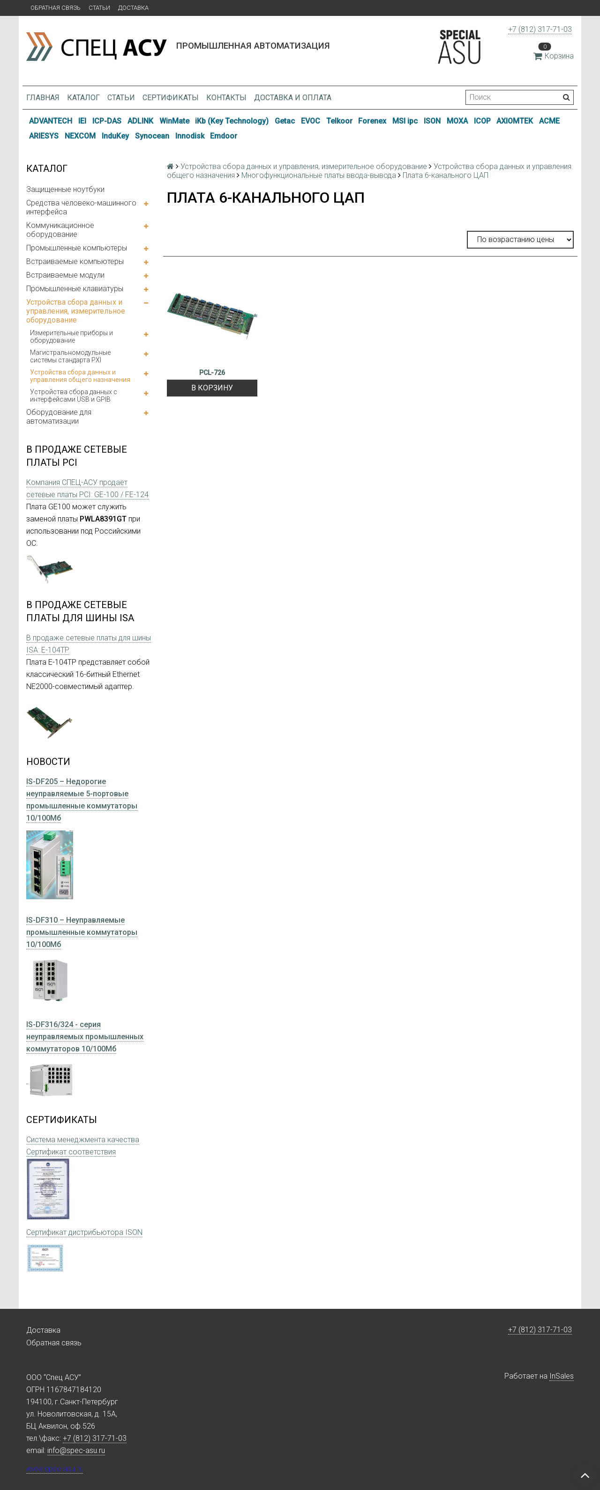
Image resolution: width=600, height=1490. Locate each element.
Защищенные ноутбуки (65, 189)
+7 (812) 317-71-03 (540, 29)
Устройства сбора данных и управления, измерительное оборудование (75, 311)
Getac (285, 121)
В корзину (212, 387)
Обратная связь (55, 7)
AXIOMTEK (514, 121)
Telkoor (339, 121)
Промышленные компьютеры (76, 247)
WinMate (174, 121)
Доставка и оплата (292, 97)
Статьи (99, 7)
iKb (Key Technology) (232, 121)
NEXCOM (80, 136)
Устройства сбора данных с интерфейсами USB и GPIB (73, 395)
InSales (561, 1376)
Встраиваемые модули (65, 275)
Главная (43, 97)
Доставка (133, 7)
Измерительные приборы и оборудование (71, 336)
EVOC (310, 121)
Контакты (226, 97)
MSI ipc (405, 121)
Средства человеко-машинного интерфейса (81, 207)
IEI (82, 121)
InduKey (115, 136)
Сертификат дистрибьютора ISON (84, 1232)
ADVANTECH (50, 121)
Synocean (152, 136)
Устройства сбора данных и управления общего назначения (80, 375)
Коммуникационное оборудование (60, 230)
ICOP (482, 121)
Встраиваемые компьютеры (75, 261)
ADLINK (140, 121)
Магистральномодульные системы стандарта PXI (70, 356)
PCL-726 (212, 372)
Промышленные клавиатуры (74, 288)
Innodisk (189, 136)
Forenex (372, 121)
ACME (549, 121)
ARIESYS (44, 136)
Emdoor (223, 136)
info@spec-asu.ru (76, 1450)
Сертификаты (170, 97)
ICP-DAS (106, 121)
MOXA (457, 121)
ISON (432, 121)
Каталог (83, 97)
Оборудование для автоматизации (58, 417)
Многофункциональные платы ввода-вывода (318, 175)
